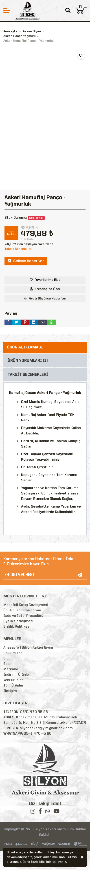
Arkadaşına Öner (45, 289)
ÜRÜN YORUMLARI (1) (28, 361)
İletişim (10, 691)
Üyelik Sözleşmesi (18, 621)
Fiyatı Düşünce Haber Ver (45, 298)
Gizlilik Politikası (17, 627)
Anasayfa (10, 31)
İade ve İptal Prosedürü (23, 616)
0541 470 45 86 (34, 712)
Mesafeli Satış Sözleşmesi (25, 605)
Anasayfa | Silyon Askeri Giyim (28, 648)
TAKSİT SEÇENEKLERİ (28, 375)
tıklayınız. (59, 862)
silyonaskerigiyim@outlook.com (46, 728)
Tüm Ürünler (13, 685)
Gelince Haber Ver (25, 261)
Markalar (10, 669)
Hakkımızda (12, 653)
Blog (7, 658)
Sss (6, 664)
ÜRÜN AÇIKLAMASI (25, 347)
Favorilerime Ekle (47, 279)
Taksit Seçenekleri (18, 249)
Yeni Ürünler (13, 680)
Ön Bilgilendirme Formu (22, 610)
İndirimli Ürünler (16, 675)
